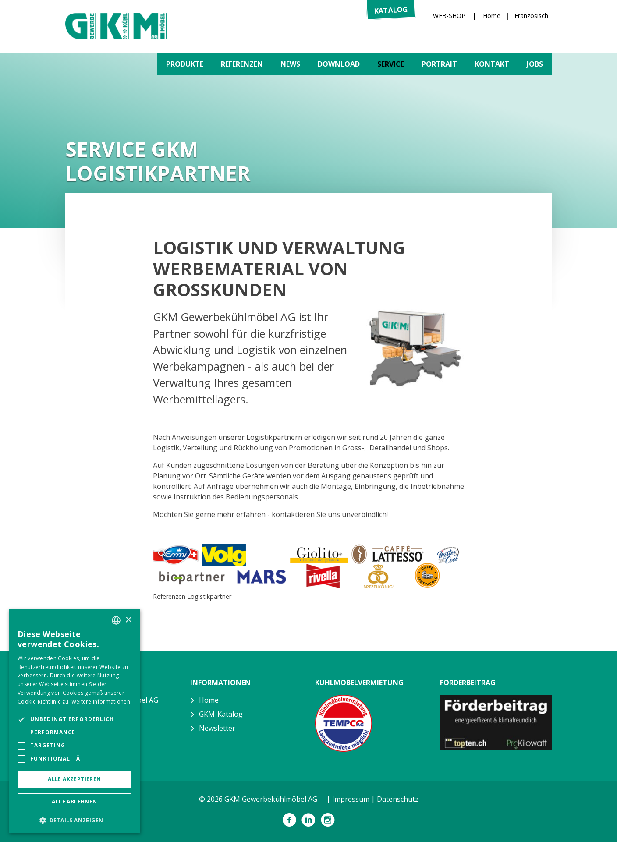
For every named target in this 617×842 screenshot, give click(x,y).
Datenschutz (397, 799)
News (290, 64)
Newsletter (217, 728)
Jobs (535, 64)
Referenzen (242, 64)
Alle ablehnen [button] (74, 801)
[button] (74, 820)
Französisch (531, 15)
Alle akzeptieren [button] (74, 779)
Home (491, 15)
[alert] (74, 721)
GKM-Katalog (221, 714)
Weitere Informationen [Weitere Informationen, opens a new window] (100, 701)
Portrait (439, 64)
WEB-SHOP (449, 15)
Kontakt (492, 64)
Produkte (184, 64)
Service (390, 64)
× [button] (128, 620)
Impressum (350, 799)
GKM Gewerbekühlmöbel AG (116, 26)
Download (339, 64)
